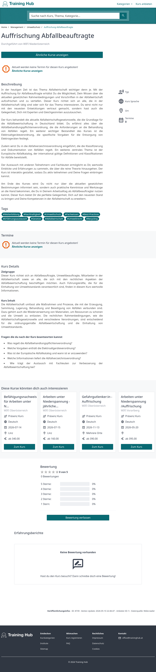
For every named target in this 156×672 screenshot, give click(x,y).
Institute (44, 643)
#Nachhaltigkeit (31, 214)
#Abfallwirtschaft (54, 218)
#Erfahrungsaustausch (15, 218)
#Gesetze (36, 218)
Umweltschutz (33, 27)
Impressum (97, 637)
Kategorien (125, 4)
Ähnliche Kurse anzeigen (27, 71)
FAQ (68, 643)
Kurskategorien (47, 637)
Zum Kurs (19, 447)
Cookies (96, 648)
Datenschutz (98, 643)
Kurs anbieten (144, 4)
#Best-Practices (91, 214)
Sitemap (44, 648)
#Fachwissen (71, 214)
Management (17, 27)
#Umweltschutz (52, 214)
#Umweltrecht (74, 218)
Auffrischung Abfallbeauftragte (58, 27)
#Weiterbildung (11, 214)
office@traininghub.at (132, 637)
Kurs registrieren (74, 637)
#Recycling (92, 218)
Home (4, 27)
